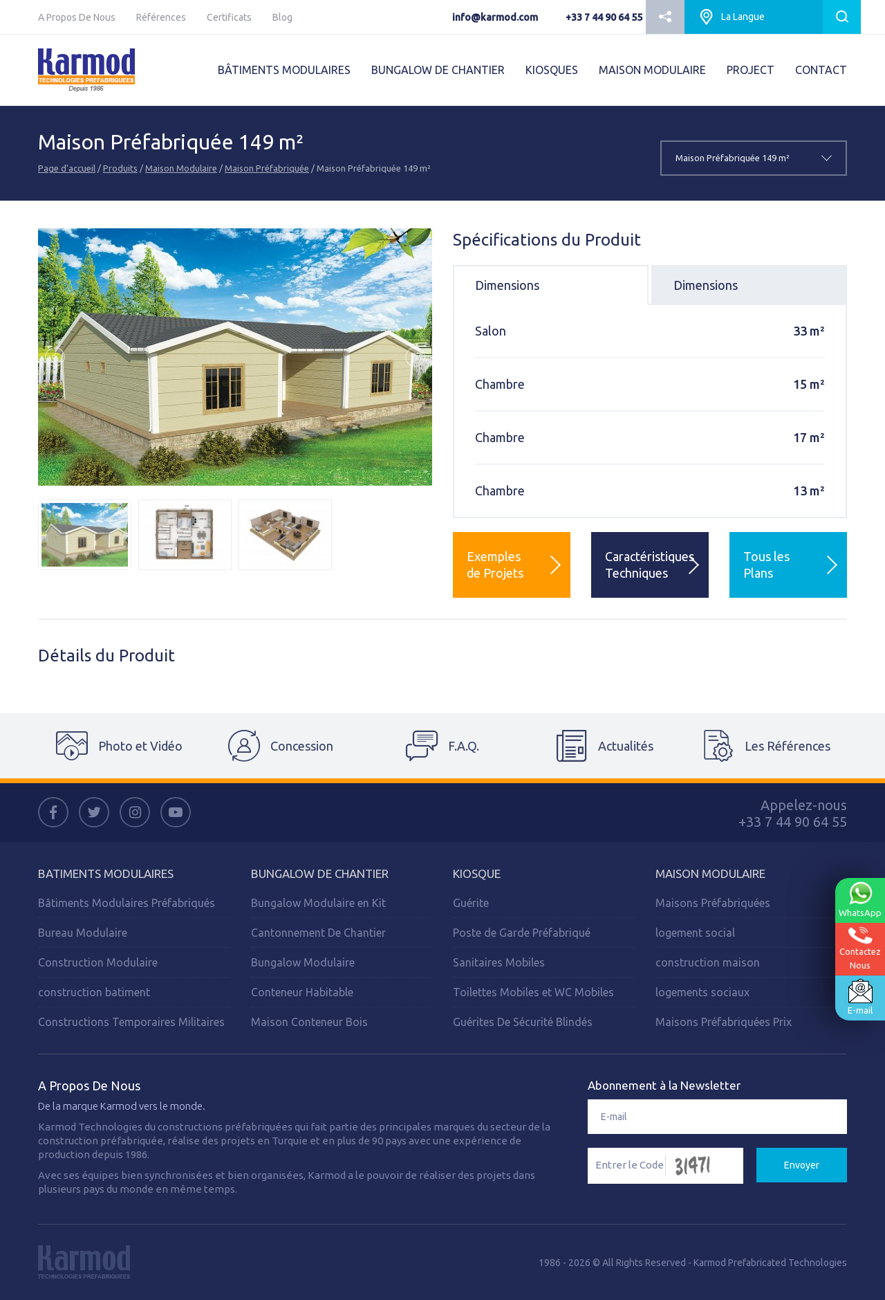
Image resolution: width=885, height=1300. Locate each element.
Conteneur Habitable (302, 992)
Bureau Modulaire (82, 932)
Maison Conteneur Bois (309, 1022)
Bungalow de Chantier (320, 873)
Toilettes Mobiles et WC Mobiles (533, 992)
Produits (120, 168)
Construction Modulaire (98, 962)
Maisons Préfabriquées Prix (723, 1022)
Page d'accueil (66, 168)
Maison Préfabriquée (267, 168)
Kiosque (477, 873)
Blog (282, 17)
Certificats (229, 17)
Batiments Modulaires (106, 873)
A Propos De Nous (76, 17)
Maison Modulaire (181, 168)
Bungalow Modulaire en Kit (318, 903)
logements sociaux (702, 992)
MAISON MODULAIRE (652, 70)
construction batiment (94, 992)
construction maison (707, 962)
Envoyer (801, 1165)
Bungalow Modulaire (303, 962)
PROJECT (750, 70)
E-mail (860, 997)
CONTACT (821, 70)
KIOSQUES (551, 70)
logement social (695, 932)
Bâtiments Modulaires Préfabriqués (126, 903)
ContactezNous (860, 948)
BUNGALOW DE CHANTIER (438, 70)
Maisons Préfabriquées (712, 903)
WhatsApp (860, 899)
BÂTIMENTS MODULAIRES (284, 70)
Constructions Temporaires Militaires (131, 1022)
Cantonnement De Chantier (318, 932)
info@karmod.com (495, 17)
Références (161, 17)
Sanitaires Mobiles (499, 962)
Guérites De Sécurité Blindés (523, 1022)
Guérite (471, 903)
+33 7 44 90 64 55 (604, 17)
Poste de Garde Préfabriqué (521, 932)
